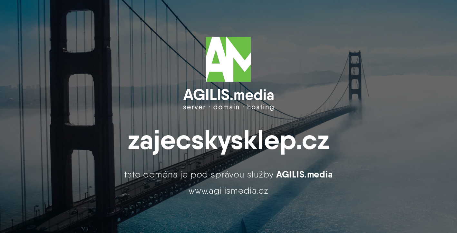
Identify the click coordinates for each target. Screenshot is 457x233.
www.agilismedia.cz (228, 190)
